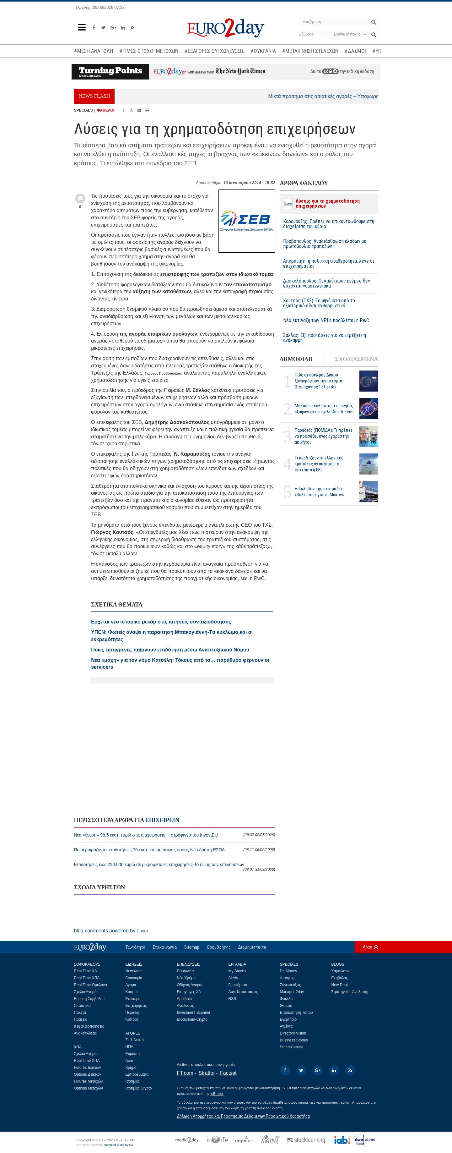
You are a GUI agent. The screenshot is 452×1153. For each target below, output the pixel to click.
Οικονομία (134, 978)
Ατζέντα (286, 1026)
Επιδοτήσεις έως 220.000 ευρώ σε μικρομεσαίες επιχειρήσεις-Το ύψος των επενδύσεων (174, 867)
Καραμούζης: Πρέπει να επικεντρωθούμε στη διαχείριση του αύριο (328, 224)
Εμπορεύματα (137, 1074)
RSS (232, 999)
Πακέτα (80, 1012)
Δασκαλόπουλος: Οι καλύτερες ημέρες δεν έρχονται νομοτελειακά (326, 283)
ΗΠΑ (129, 1047)
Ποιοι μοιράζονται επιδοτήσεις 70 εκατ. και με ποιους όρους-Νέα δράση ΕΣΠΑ (174, 849)
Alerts (233, 978)
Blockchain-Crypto (192, 1019)
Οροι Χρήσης (219, 947)
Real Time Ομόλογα (90, 985)
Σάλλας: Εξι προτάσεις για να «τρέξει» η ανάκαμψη (324, 338)
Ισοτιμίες (133, 1081)
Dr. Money (288, 971)
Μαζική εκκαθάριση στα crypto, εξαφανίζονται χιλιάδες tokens (324, 409)
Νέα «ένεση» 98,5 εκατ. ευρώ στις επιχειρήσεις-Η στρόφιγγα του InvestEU (174, 834)
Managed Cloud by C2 (118, 1144)
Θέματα (286, 1005)
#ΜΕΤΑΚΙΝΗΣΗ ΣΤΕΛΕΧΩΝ (310, 51)
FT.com (185, 1073)
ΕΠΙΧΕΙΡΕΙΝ (162, 820)
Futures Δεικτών (87, 1067)
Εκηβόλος (339, 978)
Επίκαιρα (133, 999)
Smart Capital (291, 1047)
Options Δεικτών (87, 1074)
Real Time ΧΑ (85, 971)
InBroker (216, 1093)
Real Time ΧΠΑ (87, 978)
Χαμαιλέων (340, 971)
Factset (228, 1073)
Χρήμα (131, 1067)
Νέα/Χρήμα (186, 978)
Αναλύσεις (185, 1005)
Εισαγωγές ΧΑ (189, 992)
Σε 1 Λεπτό (135, 1040)
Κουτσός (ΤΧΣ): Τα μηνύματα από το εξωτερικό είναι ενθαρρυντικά (319, 303)
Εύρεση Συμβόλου (89, 999)
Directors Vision (293, 1033)
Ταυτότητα (135, 947)
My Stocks (237, 971)
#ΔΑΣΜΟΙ (355, 51)
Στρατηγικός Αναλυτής (349, 992)
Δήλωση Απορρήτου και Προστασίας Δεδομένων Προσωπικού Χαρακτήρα (243, 1116)
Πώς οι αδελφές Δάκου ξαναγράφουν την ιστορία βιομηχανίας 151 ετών (318, 381)
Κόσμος (132, 992)
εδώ (330, 71)
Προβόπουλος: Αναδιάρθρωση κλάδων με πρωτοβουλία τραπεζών (324, 244)
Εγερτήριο (288, 1019)
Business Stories (294, 1040)
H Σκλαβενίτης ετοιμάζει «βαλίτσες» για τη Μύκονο (319, 491)
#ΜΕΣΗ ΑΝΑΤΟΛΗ (93, 51)
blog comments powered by (111, 930)
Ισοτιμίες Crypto (139, 1088)
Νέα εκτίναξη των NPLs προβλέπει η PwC (326, 320)
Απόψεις (287, 978)
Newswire (134, 971)
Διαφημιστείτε (252, 947)
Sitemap (191, 947)
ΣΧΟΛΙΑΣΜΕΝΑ (356, 359)
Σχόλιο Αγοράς (86, 992)
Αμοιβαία (184, 999)
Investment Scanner (194, 1012)
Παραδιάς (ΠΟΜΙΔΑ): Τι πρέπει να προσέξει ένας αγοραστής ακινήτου (323, 436)
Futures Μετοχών (88, 1081)
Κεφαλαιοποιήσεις (89, 1026)
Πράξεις (80, 1019)
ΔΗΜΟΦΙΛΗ (296, 359)
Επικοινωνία (165, 947)
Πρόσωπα (185, 971)
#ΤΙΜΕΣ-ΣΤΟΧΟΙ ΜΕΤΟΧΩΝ (148, 51)
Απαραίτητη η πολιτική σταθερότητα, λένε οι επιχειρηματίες (328, 264)
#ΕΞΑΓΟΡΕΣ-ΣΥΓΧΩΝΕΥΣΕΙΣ (214, 51)
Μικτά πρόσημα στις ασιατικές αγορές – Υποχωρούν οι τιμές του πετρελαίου (361, 96)
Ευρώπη (133, 1053)
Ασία (129, 1060)
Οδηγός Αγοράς (190, 985)
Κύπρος (132, 1019)
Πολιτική (132, 1012)
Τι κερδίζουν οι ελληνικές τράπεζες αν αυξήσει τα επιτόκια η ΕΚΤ (319, 464)
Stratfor (206, 1073)
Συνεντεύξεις (290, 985)
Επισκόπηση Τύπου (296, 1012)
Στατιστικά (82, 1005)
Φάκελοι (286, 999)
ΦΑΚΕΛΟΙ (105, 110)
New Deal (339, 985)
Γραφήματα (238, 985)
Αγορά (131, 985)
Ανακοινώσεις (85, 1033)
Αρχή (367, 947)
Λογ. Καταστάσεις (243, 992)
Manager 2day (292, 992)
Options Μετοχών (88, 1088)
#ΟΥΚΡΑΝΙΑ (263, 51)
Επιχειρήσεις (136, 1005)
